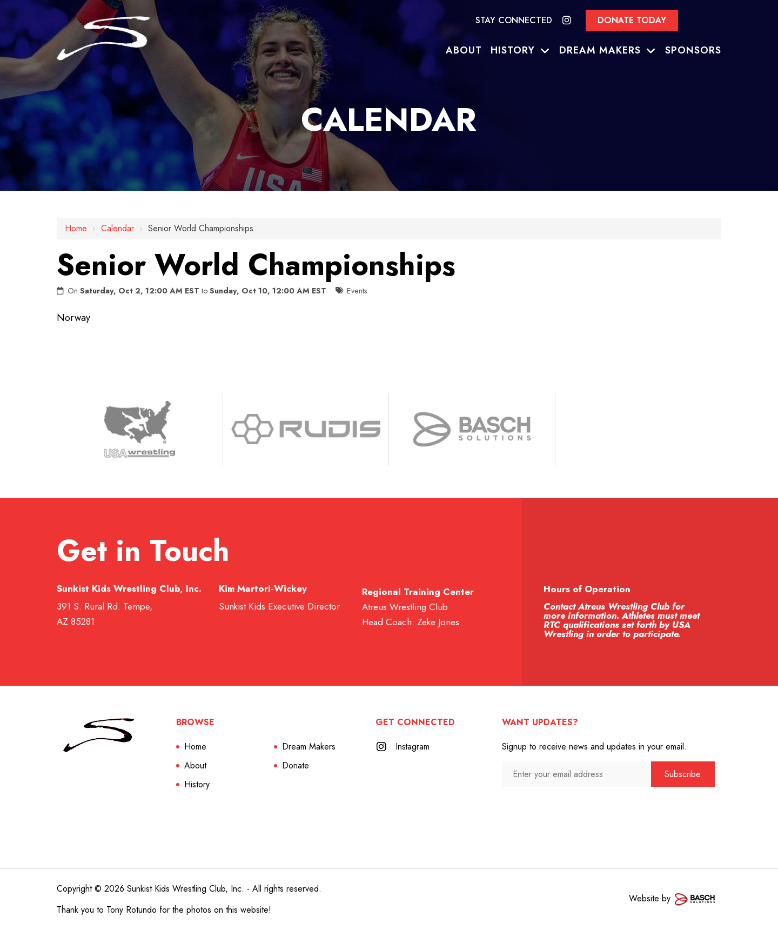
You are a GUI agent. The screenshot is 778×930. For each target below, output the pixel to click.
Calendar (117, 228)
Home (76, 228)
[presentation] (559, 807)
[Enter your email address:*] (576, 774)
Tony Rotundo (131, 910)
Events (357, 290)
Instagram (413, 746)
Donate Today (632, 20)
